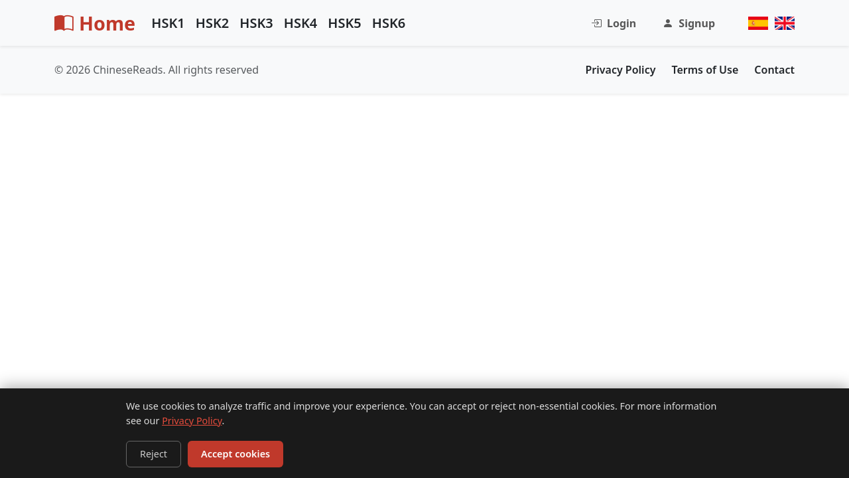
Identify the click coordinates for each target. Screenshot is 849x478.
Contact (774, 69)
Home (94, 23)
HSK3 (256, 23)
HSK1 (168, 23)
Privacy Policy (192, 420)
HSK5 (344, 23)
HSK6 (389, 23)
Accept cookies (235, 453)
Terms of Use (704, 69)
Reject (153, 453)
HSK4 (301, 23)
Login (613, 23)
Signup (689, 23)
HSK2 (212, 23)
